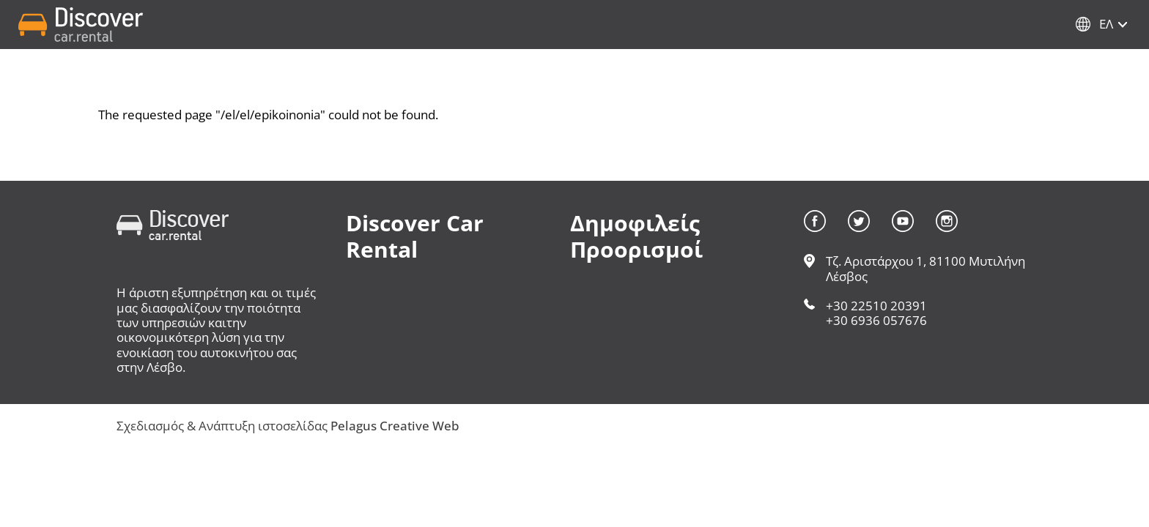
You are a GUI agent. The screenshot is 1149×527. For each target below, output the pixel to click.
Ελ (1106, 23)
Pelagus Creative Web (394, 425)
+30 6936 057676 (876, 320)
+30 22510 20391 (876, 305)
